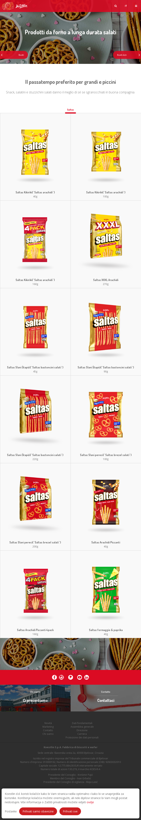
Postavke (11, 811)
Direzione (82, 736)
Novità (48, 728)
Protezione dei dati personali (82, 743)
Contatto (48, 736)
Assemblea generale (82, 732)
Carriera (82, 739)
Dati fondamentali (82, 728)
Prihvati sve (70, 811)
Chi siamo (48, 739)
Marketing (48, 732)
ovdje (90, 802)
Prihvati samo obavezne (38, 811)
